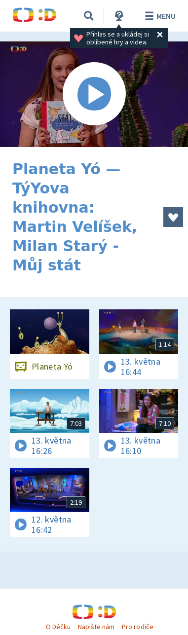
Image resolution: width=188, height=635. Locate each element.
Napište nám (96, 626)
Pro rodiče (137, 626)
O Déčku (58, 626)
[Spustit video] (94, 94)
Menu (159, 15)
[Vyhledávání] (89, 16)
